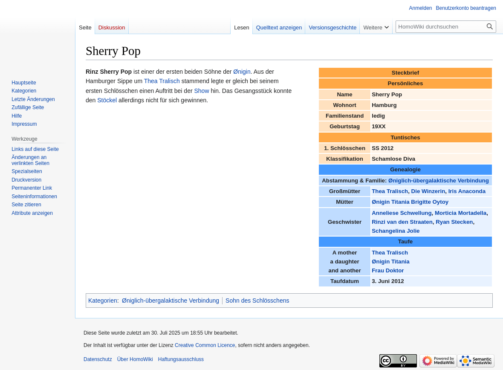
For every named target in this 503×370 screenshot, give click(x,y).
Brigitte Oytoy (429, 202)
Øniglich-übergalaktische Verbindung (438, 180)
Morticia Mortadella (460, 213)
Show (201, 90)
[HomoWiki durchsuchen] (446, 26)
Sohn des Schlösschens (257, 300)
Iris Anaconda (467, 191)
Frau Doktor (388, 270)
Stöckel (107, 100)
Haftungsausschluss (181, 359)
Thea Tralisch (390, 191)
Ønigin (241, 71)
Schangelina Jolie (395, 231)
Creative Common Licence (205, 345)
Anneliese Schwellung (401, 213)
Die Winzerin (428, 191)
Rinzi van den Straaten (402, 222)
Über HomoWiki (135, 359)
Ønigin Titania (390, 202)
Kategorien (102, 300)
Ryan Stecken (454, 222)
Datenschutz (98, 359)
